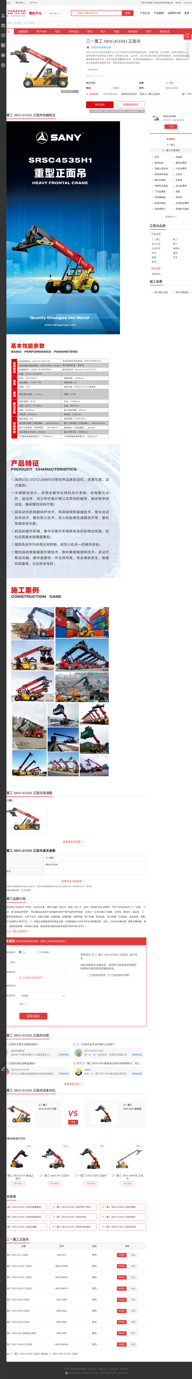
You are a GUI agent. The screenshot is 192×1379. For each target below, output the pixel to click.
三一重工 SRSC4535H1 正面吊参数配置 (22, 1207)
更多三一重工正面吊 (150, 94)
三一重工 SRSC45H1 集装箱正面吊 (19, 1333)
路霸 (154, 257)
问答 (148, 31)
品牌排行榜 (174, 13)
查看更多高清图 (72, 841)
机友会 (178, 3)
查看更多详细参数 (71, 881)
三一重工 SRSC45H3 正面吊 (16, 1311)
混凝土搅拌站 (161, 168)
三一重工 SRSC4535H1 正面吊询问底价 (71, 1227)
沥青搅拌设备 (161, 174)
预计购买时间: (9, 995)
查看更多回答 (71, 1084)
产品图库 (159, 13)
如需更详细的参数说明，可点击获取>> (16, 890)
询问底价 (133, 31)
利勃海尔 (156, 274)
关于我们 (92, 1369)
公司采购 (43, 952)
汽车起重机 (181, 168)
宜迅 (175, 257)
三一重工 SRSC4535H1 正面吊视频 (20, 1227)
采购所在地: (10, 985)
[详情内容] (64, 1054)
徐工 (175, 239)
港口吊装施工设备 (184, 292)
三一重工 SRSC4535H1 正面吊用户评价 (71, 1207)
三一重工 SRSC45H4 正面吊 (109, 1175)
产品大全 (145, 13)
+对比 (133, 1255)
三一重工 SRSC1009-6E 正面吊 (145, 1177)
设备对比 (187, 35)
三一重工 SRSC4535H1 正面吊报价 (119, 1207)
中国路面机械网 (12, 13)
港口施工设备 (161, 292)
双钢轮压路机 (182, 209)
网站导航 (19, 3)
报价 (57, 31)
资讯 (89, 31)
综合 (7, 31)
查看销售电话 (130, 104)
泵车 (157, 157)
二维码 (189, 94)
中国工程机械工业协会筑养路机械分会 (156, 3)
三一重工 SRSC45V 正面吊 (73, 1175)
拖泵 (178, 191)
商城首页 (165, 31)
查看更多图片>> (70, 91)
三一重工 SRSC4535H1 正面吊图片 (119, 1217)
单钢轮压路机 (161, 186)
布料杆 (179, 197)
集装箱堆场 (93, 70)
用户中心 (33, 3)
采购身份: (11, 952)
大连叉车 (156, 248)
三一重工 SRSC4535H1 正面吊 (17, 1266)
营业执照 (123, 1373)
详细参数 (93, 94)
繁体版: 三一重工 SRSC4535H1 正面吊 (59, 1354)
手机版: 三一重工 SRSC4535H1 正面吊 (21, 1354)
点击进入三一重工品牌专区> (14, 931)
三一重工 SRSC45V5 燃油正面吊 (36, 1177)
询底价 (121, 1255)
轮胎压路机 (160, 203)
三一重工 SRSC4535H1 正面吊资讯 (69, 1217)
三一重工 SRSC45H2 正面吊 (16, 1322)
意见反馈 (113, 1369)
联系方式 (103, 1369)
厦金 (175, 253)
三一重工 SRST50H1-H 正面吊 (17, 1288)
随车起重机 (160, 180)
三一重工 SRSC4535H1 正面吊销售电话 (22, 1217)
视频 (116, 31)
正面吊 (18, 23)
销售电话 (74, 31)
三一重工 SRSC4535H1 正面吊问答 (119, 1227)
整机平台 (35, 13)
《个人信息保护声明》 (118, 975)
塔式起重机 (181, 186)
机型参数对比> (111, 94)
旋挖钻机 (159, 163)
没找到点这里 (187, 46)
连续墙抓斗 (160, 209)
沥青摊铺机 (160, 197)
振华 (154, 262)
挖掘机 (179, 157)
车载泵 (179, 180)
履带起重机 (181, 163)
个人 (22, 952)
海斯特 (176, 248)
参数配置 (23, 31)
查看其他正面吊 (129, 94)
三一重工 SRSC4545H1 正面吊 (17, 1277)
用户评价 (42, 31)
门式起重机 (160, 191)
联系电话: (11, 972)
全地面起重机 (182, 203)
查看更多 (169, 217)
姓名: (13, 962)
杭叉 (154, 253)
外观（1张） (7, 800)
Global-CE (188, 3)
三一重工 (170, 145)
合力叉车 (156, 244)
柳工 (175, 244)
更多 (186, 13)
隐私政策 (124, 1369)
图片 (103, 31)
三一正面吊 (29, 23)
